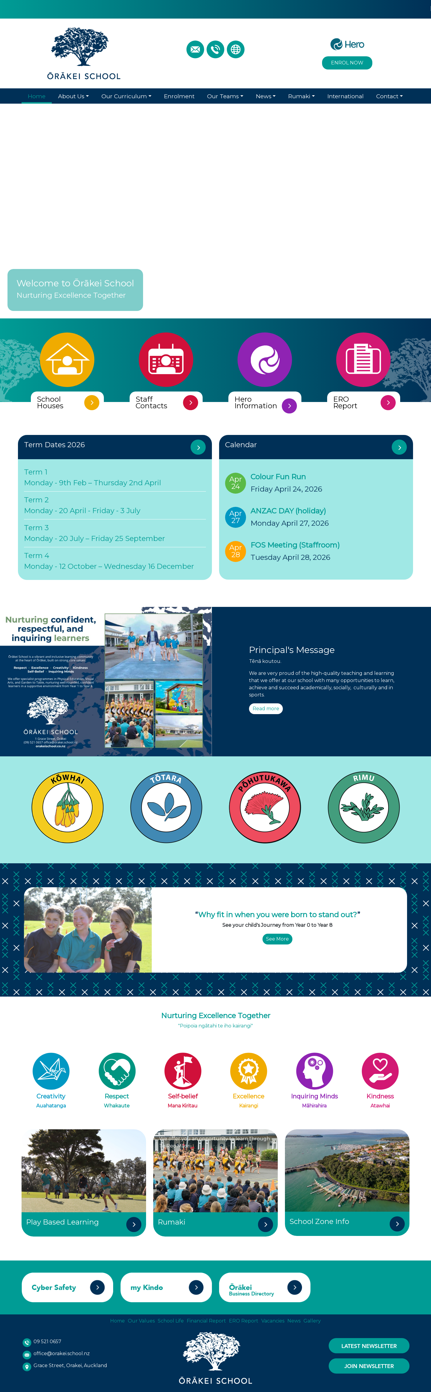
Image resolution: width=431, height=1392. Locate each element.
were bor (286, 913)
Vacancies (272, 1319)
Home (36, 94)
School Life (171, 1319)
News (263, 94)
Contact (387, 94)
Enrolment (179, 94)
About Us (71, 94)
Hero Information (255, 404)
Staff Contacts (151, 401)
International (345, 94)
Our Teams (223, 94)
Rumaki (299, 94)
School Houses (50, 401)
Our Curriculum (124, 94)
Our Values (141, 1319)
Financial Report (206, 1319)
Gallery (312, 1319)
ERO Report (345, 401)
